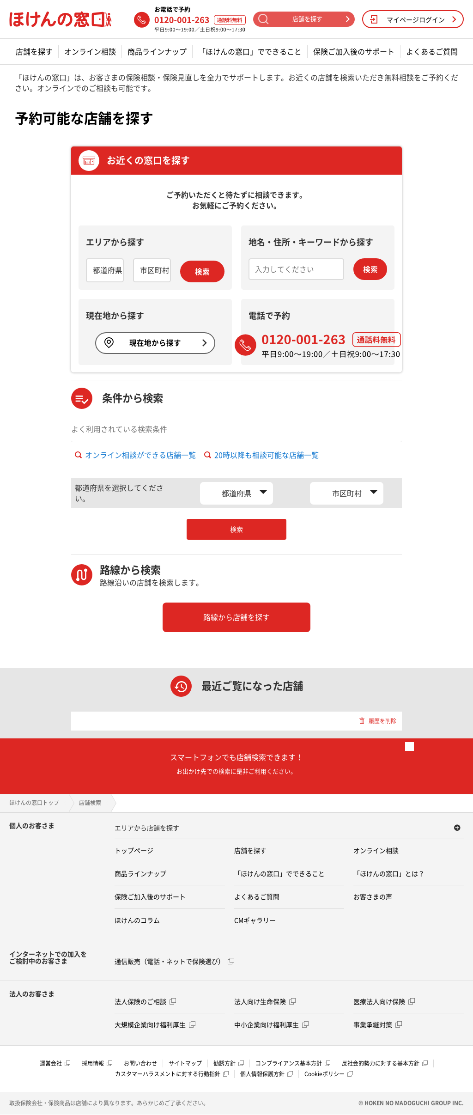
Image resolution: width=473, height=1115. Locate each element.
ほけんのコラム (137, 920)
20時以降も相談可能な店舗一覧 (261, 455)
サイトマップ (185, 1064)
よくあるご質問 (432, 51)
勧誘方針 (228, 1064)
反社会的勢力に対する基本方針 (385, 1064)
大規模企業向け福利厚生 (155, 1024)
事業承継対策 (377, 1024)
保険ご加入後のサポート (353, 51)
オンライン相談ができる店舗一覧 (135, 455)
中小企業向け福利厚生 (271, 1024)
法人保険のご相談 (145, 1001)
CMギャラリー (255, 920)
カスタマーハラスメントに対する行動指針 (172, 1074)
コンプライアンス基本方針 (292, 1064)
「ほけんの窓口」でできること (250, 51)
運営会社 (55, 1064)
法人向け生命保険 (265, 1001)
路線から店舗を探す (236, 617)
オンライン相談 (90, 51)
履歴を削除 (377, 721)
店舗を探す (34, 51)
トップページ (134, 850)
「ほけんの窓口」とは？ (388, 873)
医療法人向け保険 (384, 1001)
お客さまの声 (372, 897)
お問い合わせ (140, 1064)
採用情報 (97, 1064)
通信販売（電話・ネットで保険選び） (174, 961)
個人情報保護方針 (266, 1074)
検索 (202, 271)
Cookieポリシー (328, 1074)
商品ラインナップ (157, 51)
